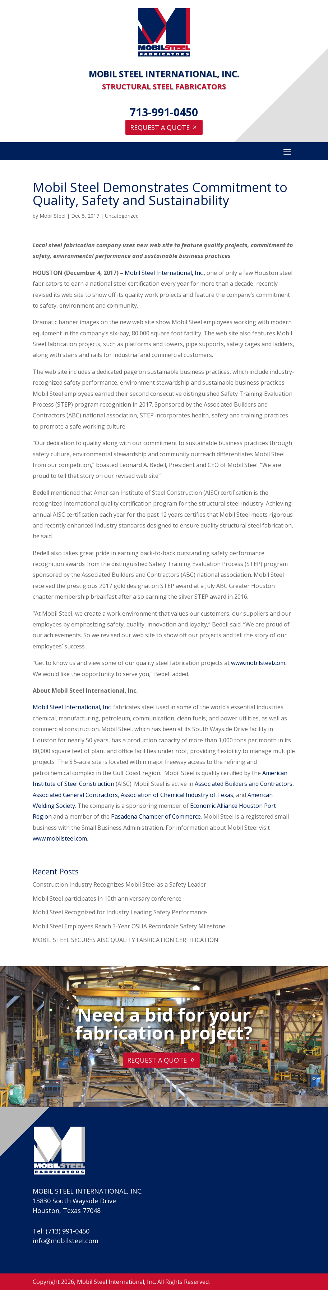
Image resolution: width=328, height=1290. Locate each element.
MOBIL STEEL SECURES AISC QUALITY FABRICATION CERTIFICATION (125, 940)
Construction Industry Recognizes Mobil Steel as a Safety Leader (119, 884)
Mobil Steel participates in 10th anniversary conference (107, 898)
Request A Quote (160, 127)
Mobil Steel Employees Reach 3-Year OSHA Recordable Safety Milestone (129, 926)
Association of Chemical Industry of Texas (177, 795)
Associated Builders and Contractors (243, 784)
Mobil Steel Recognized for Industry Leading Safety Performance (120, 912)
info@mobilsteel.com (65, 1240)
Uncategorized (122, 215)
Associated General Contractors (75, 795)
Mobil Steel (52, 215)
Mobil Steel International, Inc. (164, 273)
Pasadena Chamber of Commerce (156, 816)
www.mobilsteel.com (258, 663)
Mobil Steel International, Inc (72, 707)
